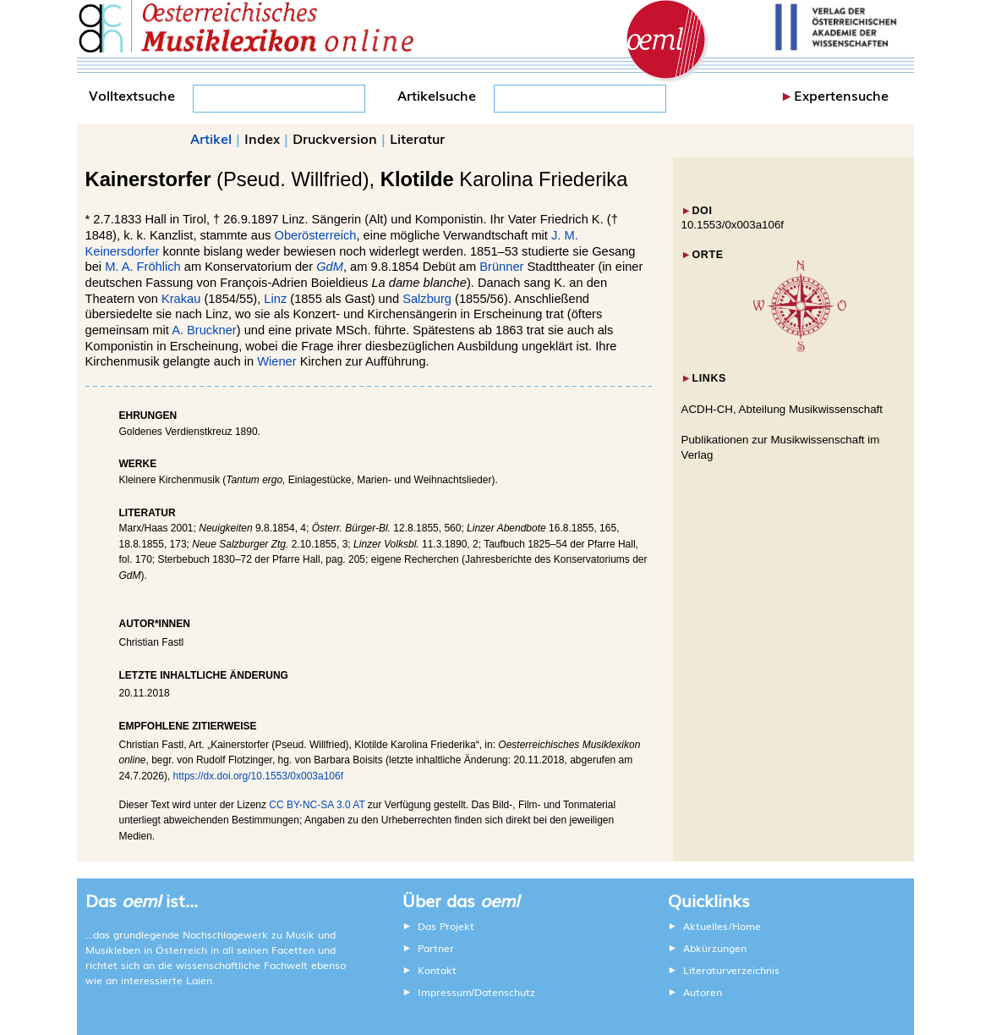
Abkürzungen (715, 947)
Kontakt (437, 969)
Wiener (276, 361)
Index (262, 138)
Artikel (211, 138)
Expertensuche (841, 95)
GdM (329, 266)
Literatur (417, 138)
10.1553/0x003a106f (733, 224)
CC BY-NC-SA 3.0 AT (316, 805)
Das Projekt (446, 925)
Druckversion (335, 138)
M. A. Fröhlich (143, 266)
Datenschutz (504, 991)
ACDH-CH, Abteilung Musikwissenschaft (782, 409)
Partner (436, 947)
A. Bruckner (204, 330)
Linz (275, 299)
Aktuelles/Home (722, 925)
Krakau (180, 299)
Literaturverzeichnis (731, 969)
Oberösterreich (316, 235)
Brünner (501, 266)
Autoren (702, 991)
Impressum (445, 991)
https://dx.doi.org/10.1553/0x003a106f (258, 776)
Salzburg (426, 299)
